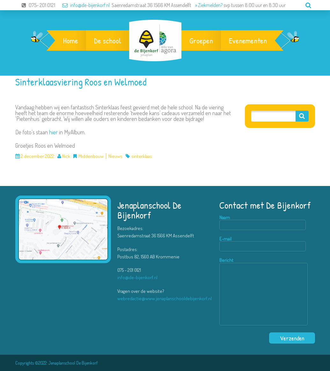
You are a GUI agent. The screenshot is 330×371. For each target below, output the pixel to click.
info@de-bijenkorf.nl (83, 5)
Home (70, 40)
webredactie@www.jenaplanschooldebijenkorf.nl (164, 298)
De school (107, 40)
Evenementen (248, 40)
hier (53, 132)
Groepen (201, 40)
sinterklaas (141, 156)
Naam (262, 222)
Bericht (263, 292)
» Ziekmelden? (209, 5)
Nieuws (115, 156)
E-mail (262, 243)
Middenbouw (91, 156)
